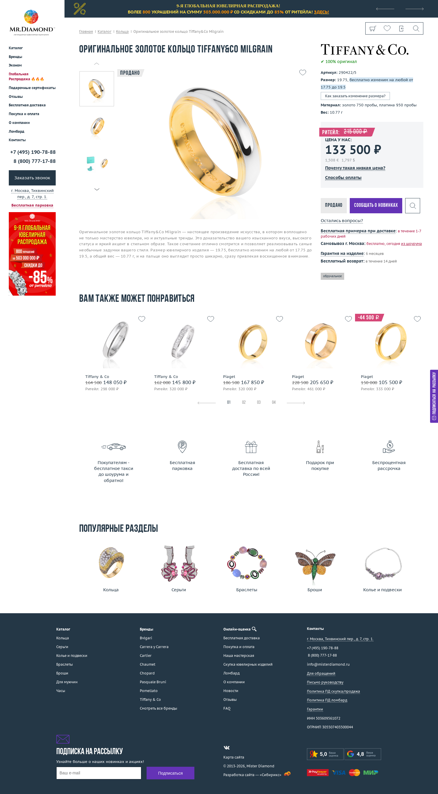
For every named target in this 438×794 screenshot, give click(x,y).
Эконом (15, 65)
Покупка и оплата (24, 114)
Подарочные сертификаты (32, 88)
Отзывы (16, 96)
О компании (19, 122)
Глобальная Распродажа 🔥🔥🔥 (26, 76)
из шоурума (411, 243)
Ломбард (16, 131)
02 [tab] (244, 403)
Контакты (17, 140)
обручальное (332, 276)
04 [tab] (274, 403)
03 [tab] (259, 403)
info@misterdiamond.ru (328, 664)
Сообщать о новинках (376, 205)
